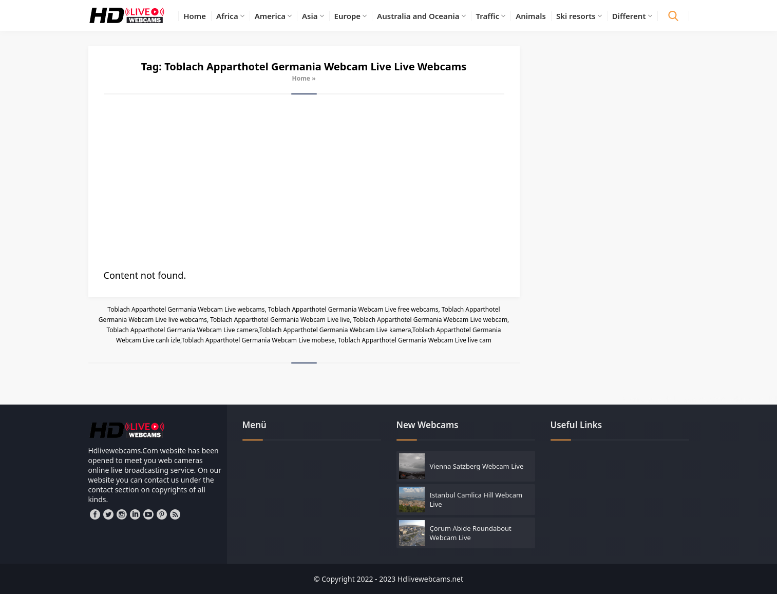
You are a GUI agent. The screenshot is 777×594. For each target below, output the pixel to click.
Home (301, 78)
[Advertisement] (304, 182)
